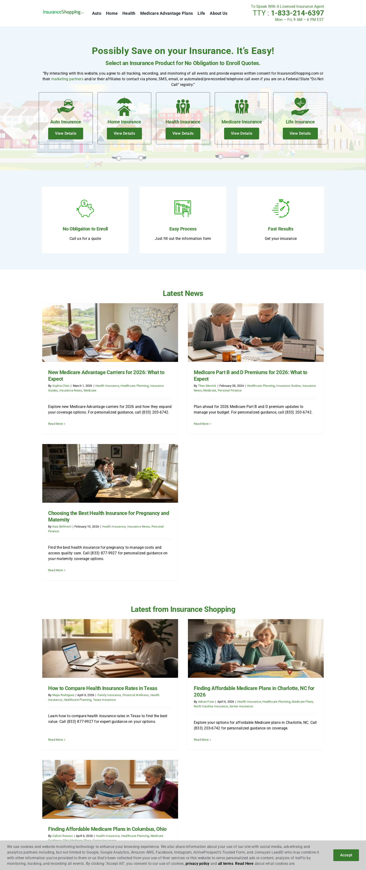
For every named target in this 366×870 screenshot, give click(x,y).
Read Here (244, 863)
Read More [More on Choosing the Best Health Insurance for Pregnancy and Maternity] (244, 433)
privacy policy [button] (197, 863)
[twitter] (261, 693)
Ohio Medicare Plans (266, 581)
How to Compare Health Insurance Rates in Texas (102, 567)
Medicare (90, 390)
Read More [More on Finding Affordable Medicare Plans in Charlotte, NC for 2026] (153, 618)
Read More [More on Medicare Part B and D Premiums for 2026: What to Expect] (153, 423)
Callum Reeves (251, 577)
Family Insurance (109, 573)
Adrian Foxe (159, 580)
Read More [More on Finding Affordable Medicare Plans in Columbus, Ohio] (244, 615)
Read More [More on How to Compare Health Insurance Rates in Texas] (55, 611)
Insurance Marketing (59, 706)
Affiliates (50, 691)
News (120, 699)
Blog (119, 691)
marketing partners (67, 79)
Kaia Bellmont (250, 389)
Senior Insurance (194, 584)
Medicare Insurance (190, 714)
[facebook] (250, 693)
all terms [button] (225, 863)
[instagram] (271, 693)
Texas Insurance (104, 578)
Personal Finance (182, 390)
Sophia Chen (61, 385)
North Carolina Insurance (163, 584)
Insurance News (70, 390)
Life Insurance (186, 721)
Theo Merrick (160, 385)
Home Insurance (188, 699)
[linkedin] (282, 693)
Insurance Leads (56, 699)
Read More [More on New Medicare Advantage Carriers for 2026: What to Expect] (55, 423)
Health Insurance (107, 385)
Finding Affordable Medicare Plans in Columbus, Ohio (296, 570)
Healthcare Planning (134, 385)
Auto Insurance (187, 691)
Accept (346, 855)
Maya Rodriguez (63, 573)
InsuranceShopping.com (72, 680)
